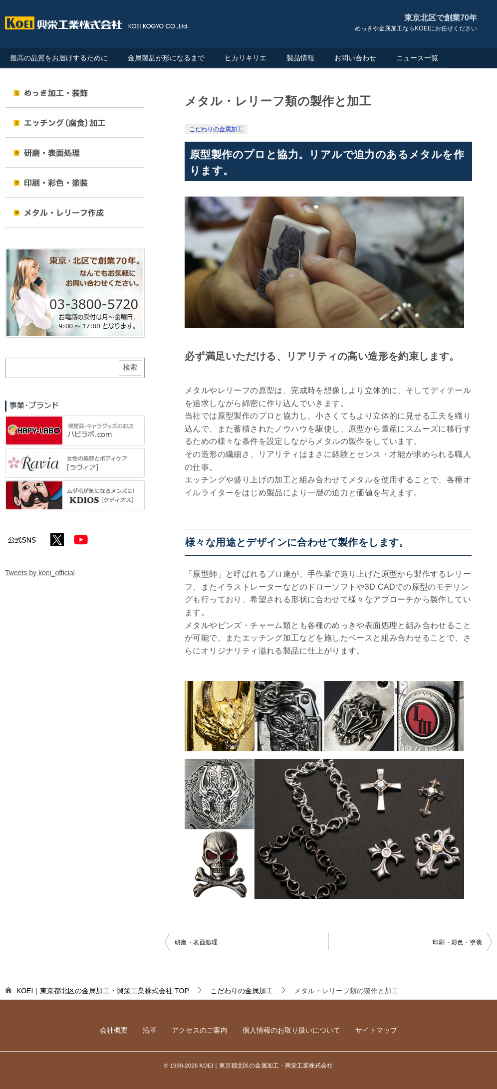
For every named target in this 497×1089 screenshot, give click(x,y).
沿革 (150, 1030)
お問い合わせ (355, 58)
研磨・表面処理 (196, 942)
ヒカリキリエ (245, 58)
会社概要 (114, 1030)
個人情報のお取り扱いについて (291, 1030)
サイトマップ (376, 1030)
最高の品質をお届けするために (59, 58)
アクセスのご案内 (200, 1030)
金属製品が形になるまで (166, 58)
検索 (130, 367)
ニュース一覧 (417, 58)
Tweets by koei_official (40, 573)
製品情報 (300, 58)
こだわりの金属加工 (216, 129)
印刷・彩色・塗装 (457, 942)
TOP (102, 991)
